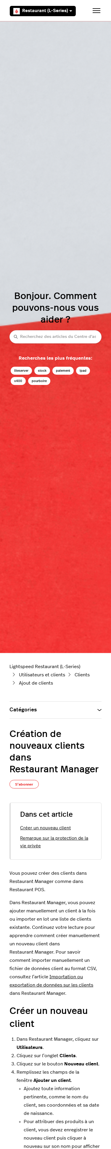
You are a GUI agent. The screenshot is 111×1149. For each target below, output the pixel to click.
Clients (82, 675)
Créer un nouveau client (45, 828)
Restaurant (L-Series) (42, 11)
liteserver (21, 370)
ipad (83, 370)
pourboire (39, 381)
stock (42, 370)
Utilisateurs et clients (42, 675)
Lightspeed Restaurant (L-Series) (44, 666)
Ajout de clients (36, 683)
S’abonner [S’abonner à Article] (24, 784)
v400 (18, 381)
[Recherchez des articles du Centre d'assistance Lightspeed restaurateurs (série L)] (55, 336)
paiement (63, 370)
